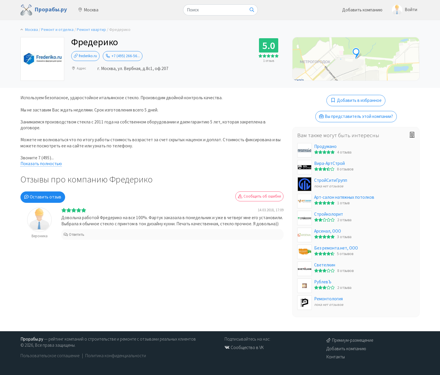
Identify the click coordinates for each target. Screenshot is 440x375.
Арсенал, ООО (327, 231)
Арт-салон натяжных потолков (344, 197)
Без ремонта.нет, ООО (336, 248)
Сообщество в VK (244, 347)
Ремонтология (328, 298)
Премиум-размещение (349, 340)
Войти (404, 10)
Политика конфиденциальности (115, 355)
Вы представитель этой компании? (356, 116)
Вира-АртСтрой (329, 163)
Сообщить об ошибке (259, 196)
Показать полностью (41, 163)
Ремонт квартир (91, 29)
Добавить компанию (362, 10)
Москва (88, 10)
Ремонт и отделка (57, 29)
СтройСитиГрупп (330, 180)
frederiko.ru (85, 55)
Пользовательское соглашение (49, 355)
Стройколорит (328, 214)
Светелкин (324, 265)
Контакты (335, 357)
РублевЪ (322, 282)
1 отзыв (268, 60)
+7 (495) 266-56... (122, 55)
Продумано (325, 146)
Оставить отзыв (42, 197)
